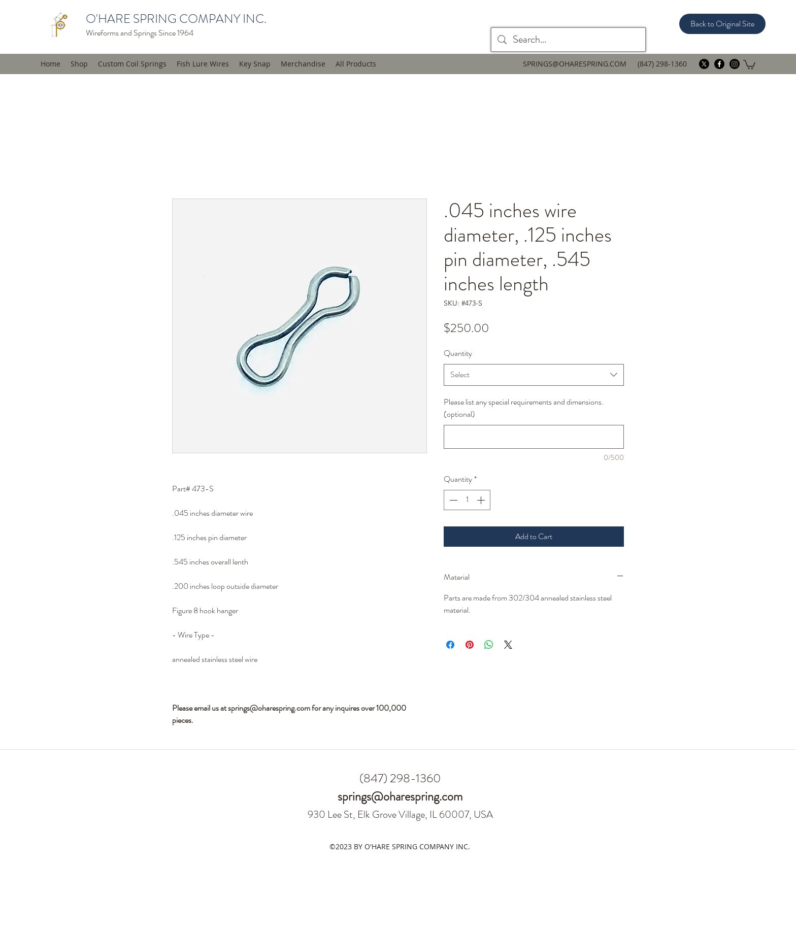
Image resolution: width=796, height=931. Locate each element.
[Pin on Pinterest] (469, 645)
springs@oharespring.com (400, 796)
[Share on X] (508, 645)
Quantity (458, 353)
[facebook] (719, 64)
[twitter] (704, 64)
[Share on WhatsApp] (489, 645)
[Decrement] (452, 500)
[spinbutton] (467, 500)
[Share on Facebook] (450, 645)
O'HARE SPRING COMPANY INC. (176, 18)
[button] (203, 64)
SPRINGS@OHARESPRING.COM (574, 64)
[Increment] (482, 500)
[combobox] (534, 375)
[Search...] (568, 39)
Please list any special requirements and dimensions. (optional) (524, 408)
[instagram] (734, 64)
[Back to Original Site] (722, 24)
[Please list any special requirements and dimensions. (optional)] (533, 436)
